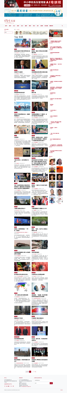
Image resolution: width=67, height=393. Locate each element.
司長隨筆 (33, 49)
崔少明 (17, 210)
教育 (10, 25)
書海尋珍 (16, 272)
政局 (6, 25)
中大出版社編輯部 (19, 276)
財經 (18, 25)
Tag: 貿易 (18, 29)
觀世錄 (33, 206)
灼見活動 (46, 25)
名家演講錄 (33, 158)
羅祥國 (57, 100)
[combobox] (8, 32)
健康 (26, 25)
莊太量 (35, 254)
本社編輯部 (36, 117)
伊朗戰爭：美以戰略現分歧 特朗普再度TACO (59, 82)
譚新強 (17, 73)
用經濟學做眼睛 (17, 158)
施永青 (35, 276)
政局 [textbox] (5, 32)
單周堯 (57, 78)
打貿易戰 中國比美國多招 (37, 318)
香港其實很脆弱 (35, 252)
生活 (22, 25)
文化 (14, 25)
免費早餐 (16, 316)
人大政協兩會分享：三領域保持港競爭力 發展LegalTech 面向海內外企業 (59, 146)
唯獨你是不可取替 (18, 318)
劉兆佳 (57, 71)
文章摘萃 (33, 227)
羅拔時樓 (57, 104)
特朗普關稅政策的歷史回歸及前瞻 (39, 72)
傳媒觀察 (16, 206)
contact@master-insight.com (26, 386)
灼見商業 (16, 293)
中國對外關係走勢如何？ (20, 208)
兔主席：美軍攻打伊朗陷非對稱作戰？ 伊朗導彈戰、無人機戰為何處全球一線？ (59, 48)
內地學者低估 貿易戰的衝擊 (38, 274)
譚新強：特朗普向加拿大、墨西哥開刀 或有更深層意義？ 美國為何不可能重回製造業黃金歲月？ (39, 139)
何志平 (57, 129)
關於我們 (51, 25)
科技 (34, 25)
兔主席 (57, 54)
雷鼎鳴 (17, 163)
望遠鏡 (15, 227)
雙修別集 (33, 70)
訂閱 (51, 383)
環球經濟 (33, 250)
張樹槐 (57, 105)
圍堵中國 (34, 92)
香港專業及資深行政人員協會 (21, 232)
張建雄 (35, 210)
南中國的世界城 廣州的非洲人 (21, 274)
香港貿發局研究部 (37, 298)
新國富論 (16, 112)
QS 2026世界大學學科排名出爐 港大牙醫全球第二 (59, 151)
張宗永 (17, 52)
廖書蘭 (57, 135)
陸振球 (17, 117)
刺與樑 (15, 49)
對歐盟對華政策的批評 (19, 92)
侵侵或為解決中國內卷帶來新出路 (22, 51)
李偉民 (57, 90)
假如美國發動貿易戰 (19, 338)
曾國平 (17, 320)
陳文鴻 (35, 94)
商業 (30, 25)
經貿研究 (33, 293)
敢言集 (33, 90)
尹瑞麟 (35, 73)
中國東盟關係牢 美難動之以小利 (39, 208)
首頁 (14, 29)
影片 (38, 25)
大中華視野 (16, 90)
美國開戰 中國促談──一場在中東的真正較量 (59, 65)
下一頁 (34, 371)
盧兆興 (17, 94)
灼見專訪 (33, 112)
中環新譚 (16, 70)
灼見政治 (16, 183)
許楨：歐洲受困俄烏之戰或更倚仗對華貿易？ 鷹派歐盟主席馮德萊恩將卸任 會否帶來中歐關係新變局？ (22, 187)
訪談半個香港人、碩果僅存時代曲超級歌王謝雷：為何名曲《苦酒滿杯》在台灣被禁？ (59, 89)
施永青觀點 (33, 272)
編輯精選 (35, 54)
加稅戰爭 (16, 137)
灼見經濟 (33, 135)
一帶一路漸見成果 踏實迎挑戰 (21, 295)
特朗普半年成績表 (18, 72)
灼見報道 (33, 183)
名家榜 (41, 25)
